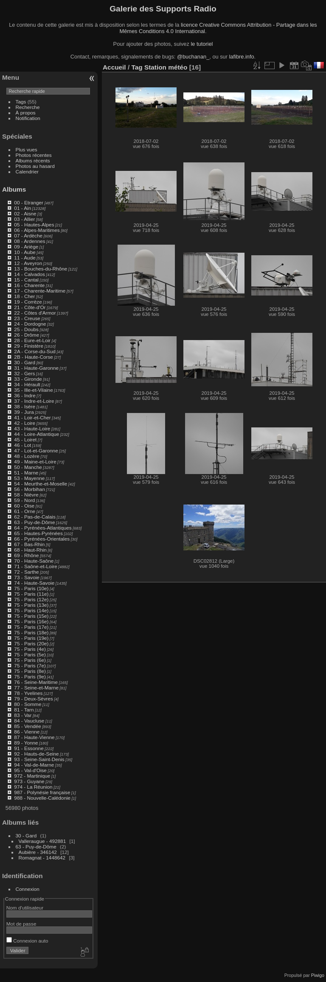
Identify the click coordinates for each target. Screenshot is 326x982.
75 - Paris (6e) (30, 660)
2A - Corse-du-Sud (34, 351)
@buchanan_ (193, 56)
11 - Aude (24, 257)
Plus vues (26, 149)
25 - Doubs (26, 329)
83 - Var (22, 715)
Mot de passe (21, 923)
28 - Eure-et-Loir (32, 340)
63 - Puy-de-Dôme (34, 522)
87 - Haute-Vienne (34, 737)
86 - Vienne (26, 731)
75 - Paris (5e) (30, 654)
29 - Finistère (28, 346)
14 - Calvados (29, 274)
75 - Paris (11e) (31, 594)
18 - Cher (24, 296)
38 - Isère (24, 406)
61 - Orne (24, 511)
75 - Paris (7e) (30, 665)
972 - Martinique (32, 775)
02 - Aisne (25, 213)
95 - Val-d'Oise (30, 770)
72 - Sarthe (26, 572)
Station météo (166, 67)
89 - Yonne (26, 742)
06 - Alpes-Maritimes (36, 230)
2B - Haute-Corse (33, 357)
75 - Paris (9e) (30, 676)
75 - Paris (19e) (31, 638)
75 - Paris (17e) (31, 627)
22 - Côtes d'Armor (35, 312)
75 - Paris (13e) (31, 605)
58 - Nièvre (26, 494)
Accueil (114, 67)
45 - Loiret (25, 439)
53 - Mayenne (29, 478)
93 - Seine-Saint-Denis (39, 759)
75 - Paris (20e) (31, 643)
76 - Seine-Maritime (36, 682)
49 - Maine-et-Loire (35, 461)
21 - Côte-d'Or (29, 307)
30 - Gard (24, 362)
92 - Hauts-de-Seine (36, 753)
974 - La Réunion (33, 787)
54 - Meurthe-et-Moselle (40, 483)
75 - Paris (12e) (31, 599)
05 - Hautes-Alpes (34, 224)
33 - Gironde (28, 379)
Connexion (27, 889)
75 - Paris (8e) (30, 671)
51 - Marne (26, 472)
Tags (21, 101)
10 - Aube (24, 252)
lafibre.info (241, 56)
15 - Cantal (26, 279)
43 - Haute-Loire (32, 428)
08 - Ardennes (29, 241)
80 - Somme (27, 704)
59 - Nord (24, 500)
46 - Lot (22, 445)
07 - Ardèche (28, 235)
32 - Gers (24, 373)
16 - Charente (29, 285)
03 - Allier (24, 219)
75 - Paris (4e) (30, 649)
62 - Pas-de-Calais (34, 516)
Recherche (28, 107)
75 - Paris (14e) (31, 610)
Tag (136, 67)
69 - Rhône (26, 555)
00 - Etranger (28, 202)
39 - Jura (24, 412)
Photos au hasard (35, 166)
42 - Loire (24, 423)
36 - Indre (24, 395)
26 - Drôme (26, 335)
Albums (14, 189)
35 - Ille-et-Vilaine (33, 390)
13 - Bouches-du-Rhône (40, 268)
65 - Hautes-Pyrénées (38, 533)
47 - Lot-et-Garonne (36, 450)
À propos (26, 112)
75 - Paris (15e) (31, 616)
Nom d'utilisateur (24, 907)
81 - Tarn (24, 709)
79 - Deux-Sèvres (33, 698)
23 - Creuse (27, 318)
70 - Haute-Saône (33, 561)
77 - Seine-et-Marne (36, 687)
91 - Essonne (28, 748)
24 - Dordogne (30, 323)
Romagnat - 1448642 (42, 857)
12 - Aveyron (28, 263)
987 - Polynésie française (42, 792)
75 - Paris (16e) (31, 621)
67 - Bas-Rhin (29, 544)
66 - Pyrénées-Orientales (42, 538)
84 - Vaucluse (29, 720)
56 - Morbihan (29, 489)
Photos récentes (34, 155)
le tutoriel (202, 44)
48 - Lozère (26, 456)
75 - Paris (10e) (31, 588)
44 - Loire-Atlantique (36, 434)
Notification (28, 118)
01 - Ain (22, 208)
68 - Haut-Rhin (30, 549)
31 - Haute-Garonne (36, 368)
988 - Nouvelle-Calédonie (42, 798)
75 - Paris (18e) (31, 632)
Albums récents (33, 160)
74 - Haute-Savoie (34, 583)
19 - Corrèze (28, 301)
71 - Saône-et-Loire (35, 566)
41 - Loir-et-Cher (32, 417)
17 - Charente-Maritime (39, 290)
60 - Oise (24, 505)
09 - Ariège (26, 246)
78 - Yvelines (28, 693)
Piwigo (317, 975)
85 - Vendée (27, 726)
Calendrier (27, 171)
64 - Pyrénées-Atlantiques (42, 527)
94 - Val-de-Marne (34, 764)
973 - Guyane (29, 781)
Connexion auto (27, 940)
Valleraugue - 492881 (42, 841)
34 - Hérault (27, 384)
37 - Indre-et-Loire (34, 401)
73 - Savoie (26, 577)
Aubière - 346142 (38, 852)
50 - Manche (28, 467)
